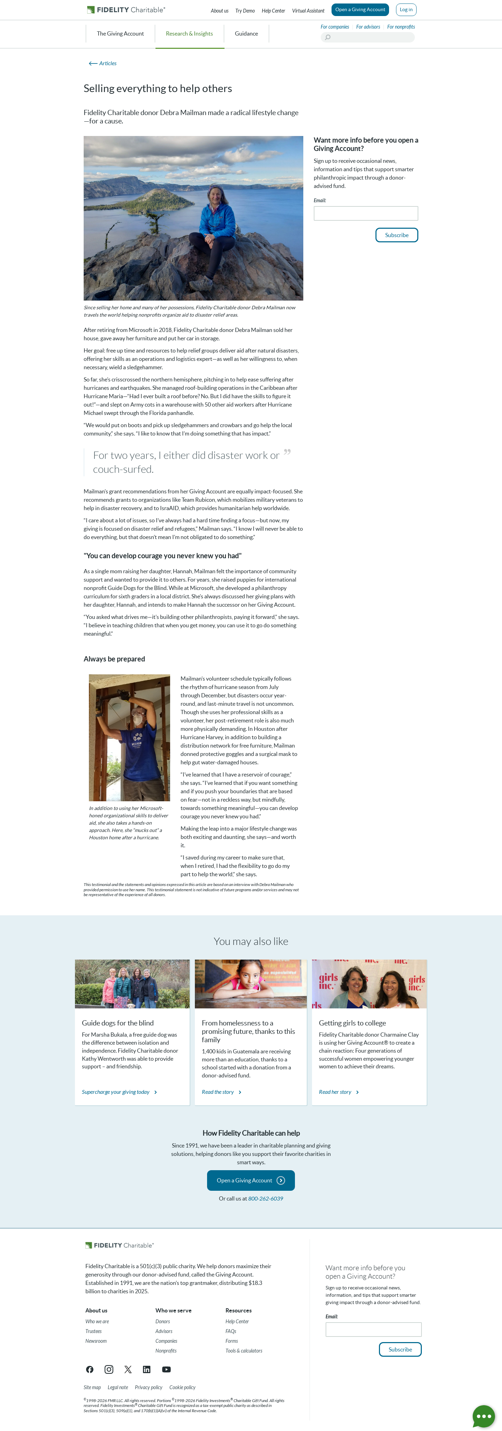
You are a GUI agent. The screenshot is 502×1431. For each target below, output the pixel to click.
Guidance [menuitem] (246, 33)
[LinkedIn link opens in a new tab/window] (147, 1369)
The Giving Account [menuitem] (120, 33)
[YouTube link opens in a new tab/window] (166, 1369)
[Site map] (92, 1387)
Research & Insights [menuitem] (189, 33)
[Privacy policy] (148, 1387)
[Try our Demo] (245, 10)
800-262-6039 (265, 1198)
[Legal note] (118, 1387)
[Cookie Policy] (182, 1387)
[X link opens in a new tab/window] (128, 1369)
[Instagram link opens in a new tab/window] (109, 1369)
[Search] (368, 37)
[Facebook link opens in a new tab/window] (90, 1369)
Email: (320, 201)
